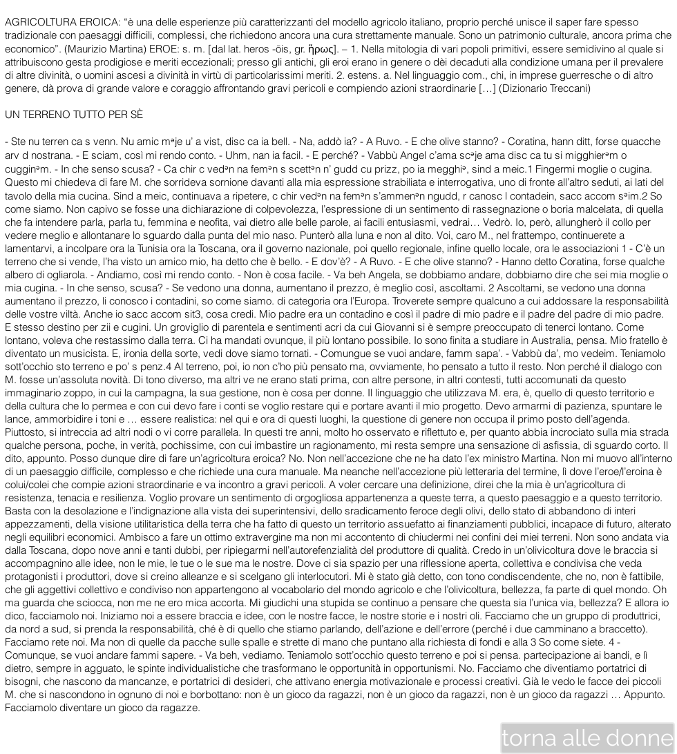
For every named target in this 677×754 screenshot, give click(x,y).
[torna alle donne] (587, 738)
